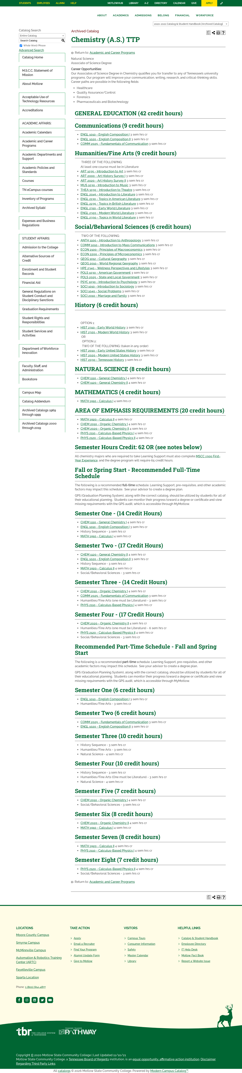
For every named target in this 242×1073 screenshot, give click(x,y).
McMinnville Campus (31, 950)
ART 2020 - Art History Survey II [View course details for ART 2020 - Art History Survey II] (103, 180)
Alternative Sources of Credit (38, 258)
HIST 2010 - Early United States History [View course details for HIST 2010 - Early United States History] (108, 350)
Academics (121, 15)
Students (25, 3)
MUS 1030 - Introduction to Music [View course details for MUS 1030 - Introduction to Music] (104, 185)
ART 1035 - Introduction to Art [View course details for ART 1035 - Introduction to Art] (102, 171)
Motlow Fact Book (193, 955)
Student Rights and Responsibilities (35, 320)
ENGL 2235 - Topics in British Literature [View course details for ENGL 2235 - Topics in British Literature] (108, 203)
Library (133, 3)
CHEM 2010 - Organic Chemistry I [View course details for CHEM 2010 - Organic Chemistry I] (104, 424)
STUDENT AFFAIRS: (36, 238)
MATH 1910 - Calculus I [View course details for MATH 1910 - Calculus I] (97, 401)
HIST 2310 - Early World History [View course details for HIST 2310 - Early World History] (103, 327)
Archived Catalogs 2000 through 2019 (39, 426)
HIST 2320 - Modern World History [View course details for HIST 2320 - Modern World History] (105, 332)
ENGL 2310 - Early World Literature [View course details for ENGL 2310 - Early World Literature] (105, 208)
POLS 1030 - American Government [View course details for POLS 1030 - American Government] (106, 272)
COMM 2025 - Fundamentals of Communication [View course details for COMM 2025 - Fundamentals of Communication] (114, 144)
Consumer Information (141, 943)
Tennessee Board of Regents (89, 1059)
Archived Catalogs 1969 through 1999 (39, 412)
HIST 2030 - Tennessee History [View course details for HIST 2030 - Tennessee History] (102, 360)
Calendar (179, 3)
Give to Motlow (83, 961)
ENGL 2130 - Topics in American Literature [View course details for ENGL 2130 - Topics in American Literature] (110, 199)
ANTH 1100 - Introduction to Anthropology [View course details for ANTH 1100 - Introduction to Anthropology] (111, 240)
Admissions (143, 15)
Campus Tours (136, 938)
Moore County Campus (32, 935)
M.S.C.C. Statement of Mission (37, 73)
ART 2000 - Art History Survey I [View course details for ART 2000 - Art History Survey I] (103, 176)
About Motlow (32, 84)
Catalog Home (32, 57)
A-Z (146, 3)
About (102, 15)
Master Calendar (138, 955)
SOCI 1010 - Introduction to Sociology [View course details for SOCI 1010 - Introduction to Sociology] (107, 286)
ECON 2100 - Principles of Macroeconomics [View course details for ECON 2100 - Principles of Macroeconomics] (112, 249)
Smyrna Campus (28, 942)
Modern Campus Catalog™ (169, 1071)
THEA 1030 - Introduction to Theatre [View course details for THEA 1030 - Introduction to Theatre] (106, 190)
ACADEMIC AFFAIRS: (36, 123)
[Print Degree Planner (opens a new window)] (208, 33)
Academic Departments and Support (42, 156)
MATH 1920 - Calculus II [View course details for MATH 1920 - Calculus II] (97, 419)
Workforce (205, 15)
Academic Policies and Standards (38, 170)
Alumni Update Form (87, 955)
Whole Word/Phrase (34, 45)
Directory (160, 3)
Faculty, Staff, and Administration (34, 368)
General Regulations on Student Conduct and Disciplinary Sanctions (38, 296)
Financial (182, 15)
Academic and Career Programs (37, 143)
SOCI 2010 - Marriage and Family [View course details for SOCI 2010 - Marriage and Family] (104, 296)
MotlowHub (115, 3)
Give (193, 3)
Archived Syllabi (33, 208)
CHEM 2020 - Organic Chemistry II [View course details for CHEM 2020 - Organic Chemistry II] (105, 428)
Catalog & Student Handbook (200, 938)
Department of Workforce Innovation (40, 351)
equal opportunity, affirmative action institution (166, 1059)
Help (73, 3)
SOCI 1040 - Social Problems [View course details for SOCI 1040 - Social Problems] (101, 291)
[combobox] (191, 24)
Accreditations (32, 110)
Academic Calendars (37, 132)
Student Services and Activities (37, 333)
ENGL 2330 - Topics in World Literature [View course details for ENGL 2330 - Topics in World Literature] (108, 217)
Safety (132, 949)
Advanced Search (31, 50)
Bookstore (29, 379)
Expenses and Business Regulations (38, 223)
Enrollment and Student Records (39, 271)
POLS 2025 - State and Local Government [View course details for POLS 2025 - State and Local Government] (110, 277)
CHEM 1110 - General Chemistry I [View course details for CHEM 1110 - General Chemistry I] (104, 378)
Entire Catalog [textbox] (28, 35)
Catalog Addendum (36, 401)
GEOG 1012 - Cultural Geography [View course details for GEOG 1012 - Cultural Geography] (104, 259)
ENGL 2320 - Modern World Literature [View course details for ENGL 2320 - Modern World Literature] (107, 213)
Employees (43, 3)
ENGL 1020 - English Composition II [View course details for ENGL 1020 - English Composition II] (106, 139)
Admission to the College (40, 247)
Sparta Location (27, 977)
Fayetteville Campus (30, 969)
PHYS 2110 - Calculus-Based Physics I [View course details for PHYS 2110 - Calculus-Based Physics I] (107, 433)
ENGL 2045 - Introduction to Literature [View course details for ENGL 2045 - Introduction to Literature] (108, 194)
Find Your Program (85, 949)
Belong (163, 15)
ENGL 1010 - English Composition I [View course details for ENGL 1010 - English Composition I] (105, 134)
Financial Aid (31, 283)
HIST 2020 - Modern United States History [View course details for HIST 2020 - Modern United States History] (110, 355)
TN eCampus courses (37, 190)
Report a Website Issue (196, 961)
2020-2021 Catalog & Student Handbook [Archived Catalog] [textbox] (188, 23)
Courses (28, 181)
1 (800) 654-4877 (35, 986)
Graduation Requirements (40, 309)
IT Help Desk (190, 949)
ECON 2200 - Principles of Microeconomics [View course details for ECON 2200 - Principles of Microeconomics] (111, 254)
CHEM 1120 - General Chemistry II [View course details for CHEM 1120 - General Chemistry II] (104, 383)
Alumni (60, 3)
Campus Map (31, 392)
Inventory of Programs (38, 199)
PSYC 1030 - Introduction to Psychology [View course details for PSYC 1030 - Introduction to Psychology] (109, 282)
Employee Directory (194, 943)
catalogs (64, 1071)
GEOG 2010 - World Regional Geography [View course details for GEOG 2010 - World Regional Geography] (109, 263)
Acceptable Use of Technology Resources (38, 99)
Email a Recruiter (84, 943)
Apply (209, 3)
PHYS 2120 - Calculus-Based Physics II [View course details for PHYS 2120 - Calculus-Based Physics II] (108, 438)
